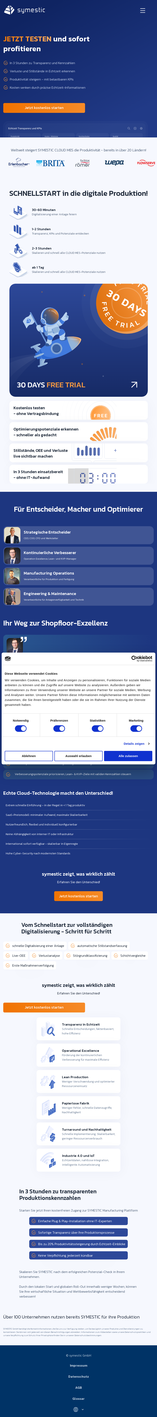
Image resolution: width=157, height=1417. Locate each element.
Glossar (78, 1398)
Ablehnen (29, 756)
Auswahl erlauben (78, 756)
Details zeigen (134, 743)
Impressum (78, 1365)
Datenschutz (78, 1376)
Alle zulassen (128, 756)
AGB (78, 1387)
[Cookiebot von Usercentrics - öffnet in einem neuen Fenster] (134, 659)
